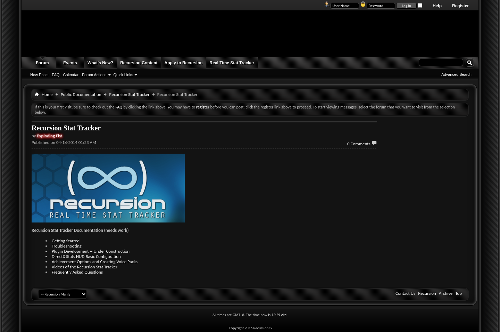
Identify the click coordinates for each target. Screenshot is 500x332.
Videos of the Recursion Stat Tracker (84, 266)
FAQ (56, 75)
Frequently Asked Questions (77, 272)
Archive (445, 293)
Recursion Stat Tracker (129, 94)
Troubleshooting (67, 246)
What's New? (100, 62)
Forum (42, 62)
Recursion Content (138, 62)
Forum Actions (94, 75)
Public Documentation (81, 94)
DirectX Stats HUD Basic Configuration (86, 256)
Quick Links (123, 75)
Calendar (71, 75)
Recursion (427, 293)
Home (47, 94)
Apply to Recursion (184, 62)
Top (458, 293)
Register (460, 5)
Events (70, 62)
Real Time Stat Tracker (232, 62)
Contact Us (405, 293)
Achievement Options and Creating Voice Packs (95, 261)
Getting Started (66, 240)
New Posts (39, 75)
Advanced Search (456, 74)
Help (437, 5)
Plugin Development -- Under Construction (91, 251)
